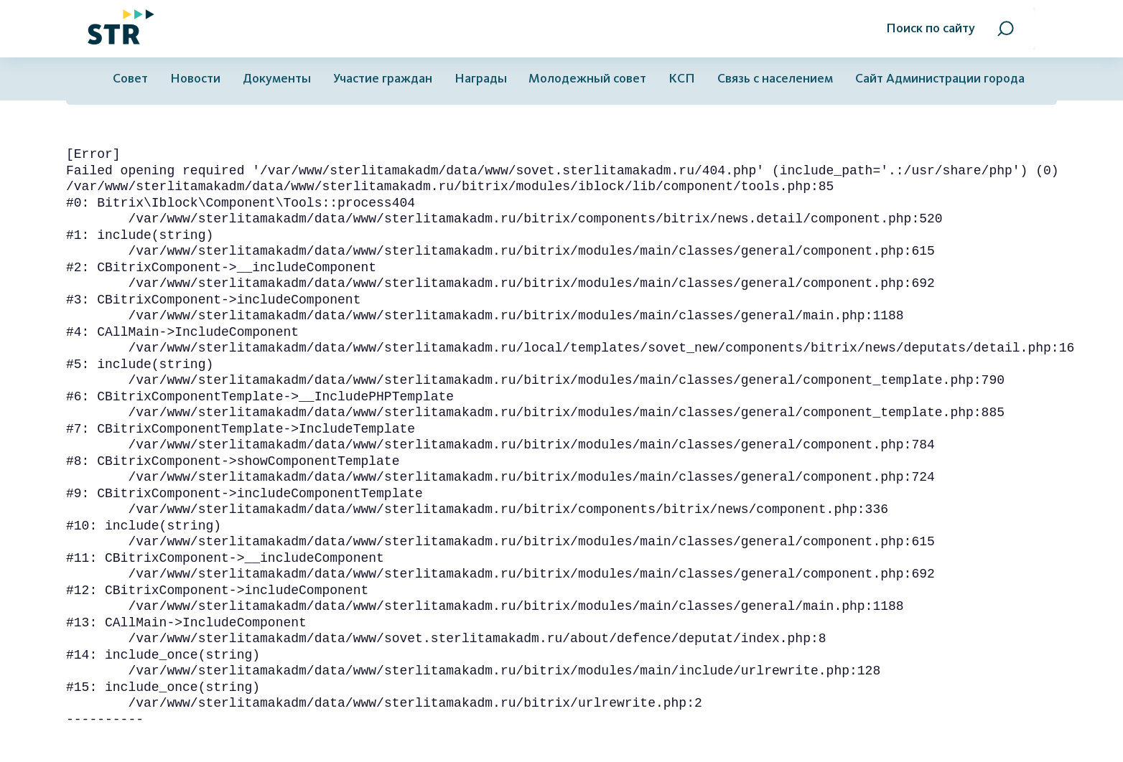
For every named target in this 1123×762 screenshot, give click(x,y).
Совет (130, 78)
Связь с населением (775, 78)
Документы (277, 78)
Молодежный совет (587, 78)
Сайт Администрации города (940, 78)
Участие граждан (382, 78)
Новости (195, 78)
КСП (681, 78)
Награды (481, 78)
